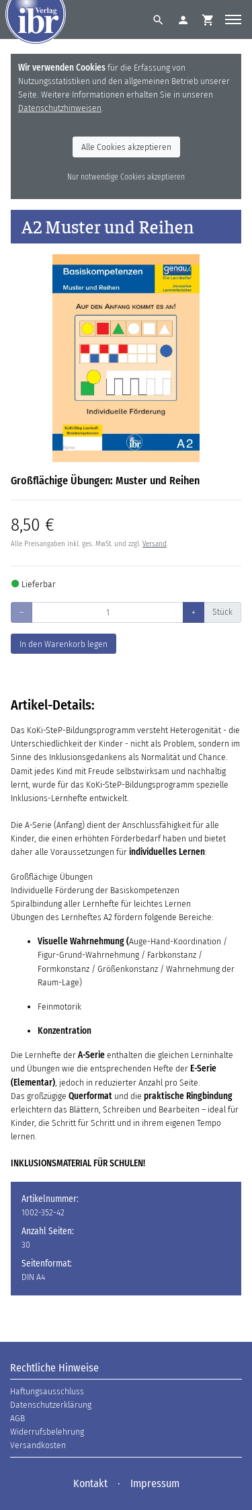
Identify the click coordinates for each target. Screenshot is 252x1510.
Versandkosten (38, 1445)
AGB (17, 1418)
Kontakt (90, 1483)
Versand (154, 543)
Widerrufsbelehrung (47, 1431)
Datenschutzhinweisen (59, 108)
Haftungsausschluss (47, 1391)
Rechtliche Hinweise (54, 1367)
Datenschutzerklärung (50, 1404)
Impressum (154, 1483)
